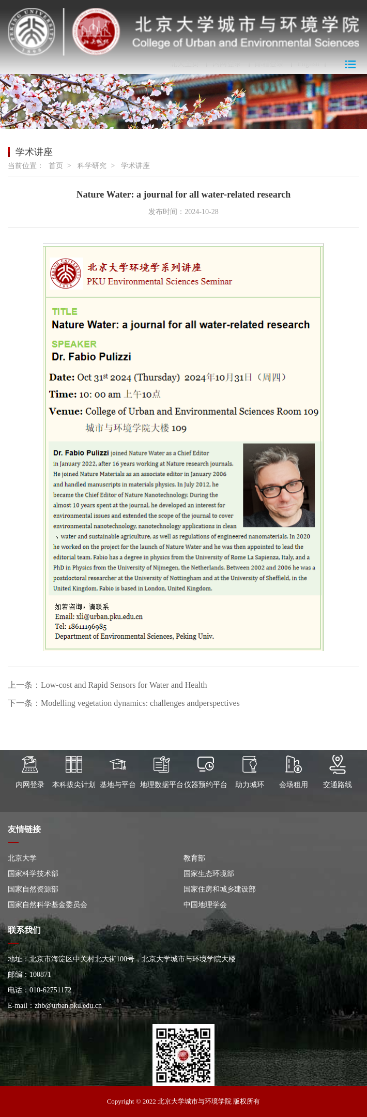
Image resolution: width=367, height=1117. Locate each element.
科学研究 (92, 166)
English (308, 64)
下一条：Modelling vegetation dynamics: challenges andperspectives (124, 703)
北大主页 (184, 64)
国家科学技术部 (33, 874)
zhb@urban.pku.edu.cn (68, 1005)
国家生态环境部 (209, 874)
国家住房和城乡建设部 (220, 889)
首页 (56, 166)
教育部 (194, 858)
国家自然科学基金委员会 (47, 905)
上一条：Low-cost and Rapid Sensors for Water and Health (107, 685)
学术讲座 (135, 166)
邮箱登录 (269, 64)
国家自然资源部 (33, 889)
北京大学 (22, 858)
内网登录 (226, 64)
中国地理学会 (205, 905)
